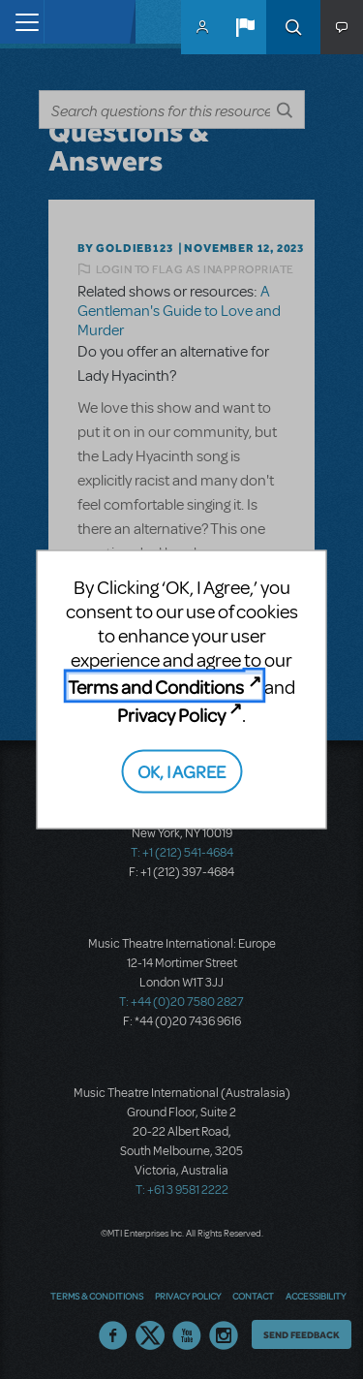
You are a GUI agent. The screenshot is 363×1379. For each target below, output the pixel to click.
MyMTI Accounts (202, 27)
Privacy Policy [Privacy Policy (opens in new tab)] (171, 714)
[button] (245, 27)
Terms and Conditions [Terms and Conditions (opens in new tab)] (156, 686)
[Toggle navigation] (22, 22)
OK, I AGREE (181, 771)
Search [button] (293, 27)
